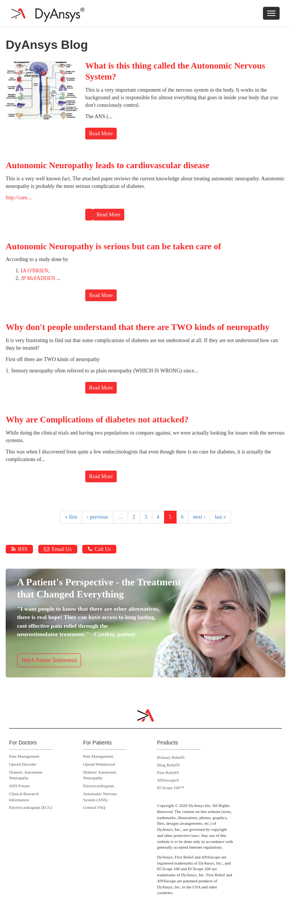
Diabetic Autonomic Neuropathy (26, 775)
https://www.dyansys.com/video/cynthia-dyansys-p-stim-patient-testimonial (145, 625)
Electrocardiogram (98, 785)
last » (220, 517)
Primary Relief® (171, 757)
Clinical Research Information (24, 796)
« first (71, 517)
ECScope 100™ (170, 787)
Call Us (99, 549)
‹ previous (97, 517)
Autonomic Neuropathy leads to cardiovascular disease (108, 165)
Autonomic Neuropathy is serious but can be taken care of (113, 246)
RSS (19, 549)
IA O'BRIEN (34, 271)
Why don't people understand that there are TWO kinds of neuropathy (137, 327)
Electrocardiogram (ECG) (30, 807)
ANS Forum (19, 785)
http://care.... (19, 197)
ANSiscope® (168, 780)
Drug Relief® (168, 765)
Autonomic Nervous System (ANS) (100, 796)
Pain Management (24, 756)
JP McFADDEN (38, 278)
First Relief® (168, 772)
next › (199, 517)
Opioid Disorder (22, 764)
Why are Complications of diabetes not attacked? (97, 419)
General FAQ (94, 807)
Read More (101, 133)
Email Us (58, 549)
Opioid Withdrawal (99, 764)
